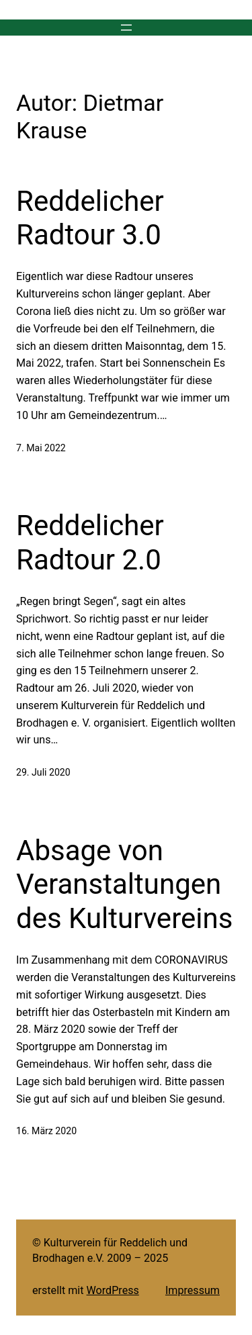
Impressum (192, 1290)
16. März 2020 (46, 1130)
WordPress (113, 1290)
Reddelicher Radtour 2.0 (90, 542)
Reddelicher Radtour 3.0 (90, 218)
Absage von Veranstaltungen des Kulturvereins (124, 884)
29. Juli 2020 (43, 772)
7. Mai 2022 (41, 448)
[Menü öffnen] (126, 27)
